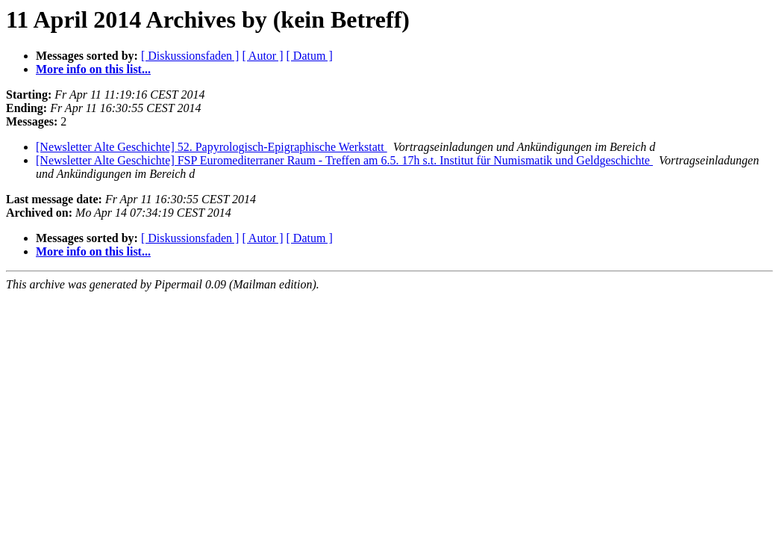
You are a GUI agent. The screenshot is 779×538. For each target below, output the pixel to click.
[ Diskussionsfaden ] (190, 55)
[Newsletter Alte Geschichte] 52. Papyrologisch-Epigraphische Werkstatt (211, 146)
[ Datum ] (310, 55)
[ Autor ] (262, 55)
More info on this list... (93, 69)
